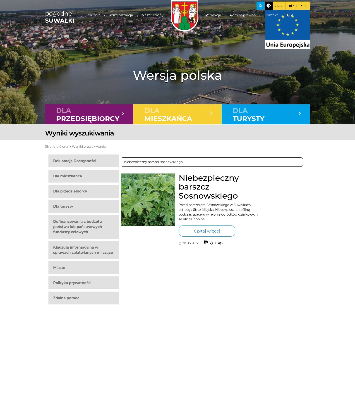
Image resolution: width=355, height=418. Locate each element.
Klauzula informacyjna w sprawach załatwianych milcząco (83, 250)
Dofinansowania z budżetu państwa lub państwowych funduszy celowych (77, 226)
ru (305, 5)
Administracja (121, 15)
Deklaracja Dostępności (74, 161)
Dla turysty (63, 206)
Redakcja (213, 15)
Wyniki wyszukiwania (89, 147)
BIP (290, 15)
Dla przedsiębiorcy (70, 191)
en (298, 5)
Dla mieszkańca (67, 176)
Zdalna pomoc (66, 298)
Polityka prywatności (72, 283)
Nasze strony (152, 15)
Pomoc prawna (243, 15)
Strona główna (56, 147)
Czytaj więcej (207, 231)
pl (290, 5)
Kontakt (271, 15)
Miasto (59, 268)
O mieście (92, 15)
